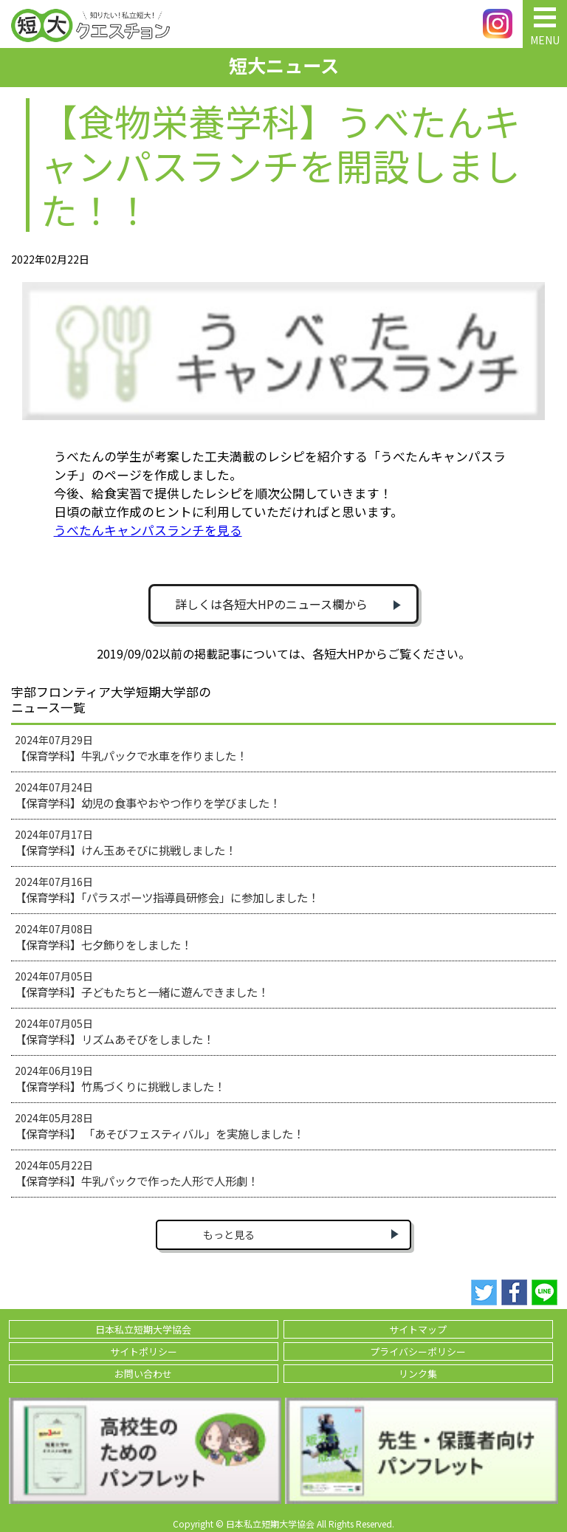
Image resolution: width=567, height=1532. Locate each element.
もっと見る (229, 1234)
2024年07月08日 (103, 936)
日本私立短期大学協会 (143, 1329)
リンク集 (418, 1374)
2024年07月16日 (167, 889)
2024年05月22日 (136, 1173)
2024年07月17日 (125, 842)
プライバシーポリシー (418, 1351)
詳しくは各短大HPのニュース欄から (271, 604)
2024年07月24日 (148, 795)
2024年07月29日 (131, 747)
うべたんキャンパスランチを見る (148, 530)
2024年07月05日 (142, 984)
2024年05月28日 (159, 1125)
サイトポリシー (143, 1351)
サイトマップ (418, 1329)
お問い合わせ (143, 1374)
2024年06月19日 (120, 1078)
